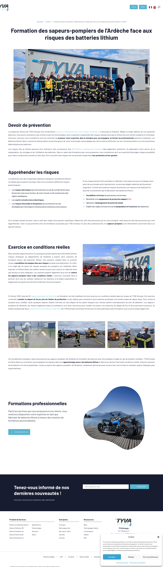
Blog (48, 22)
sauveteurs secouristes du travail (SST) (45, 309)
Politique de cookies (122, 562)
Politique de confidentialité (137, 562)
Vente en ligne (83, 557)
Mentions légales (51, 557)
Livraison (71, 557)
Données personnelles (100, 557)
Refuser (131, 557)
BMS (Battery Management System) (86, 149)
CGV (62, 557)
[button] (158, 537)
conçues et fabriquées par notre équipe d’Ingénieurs (78, 132)
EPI (129, 199)
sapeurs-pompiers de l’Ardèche (44, 296)
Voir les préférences (150, 557)
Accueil (40, 22)
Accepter (112, 557)
